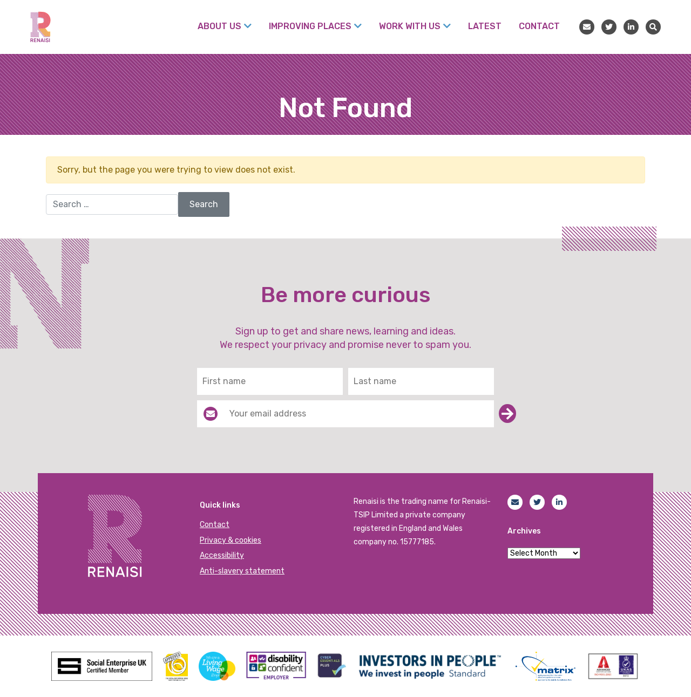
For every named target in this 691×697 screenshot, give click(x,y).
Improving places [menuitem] (310, 26)
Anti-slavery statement (242, 571)
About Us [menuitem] (219, 26)
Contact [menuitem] (539, 26)
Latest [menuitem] (485, 26)
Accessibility (222, 555)
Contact (214, 524)
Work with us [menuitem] (410, 26)
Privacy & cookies (230, 540)
